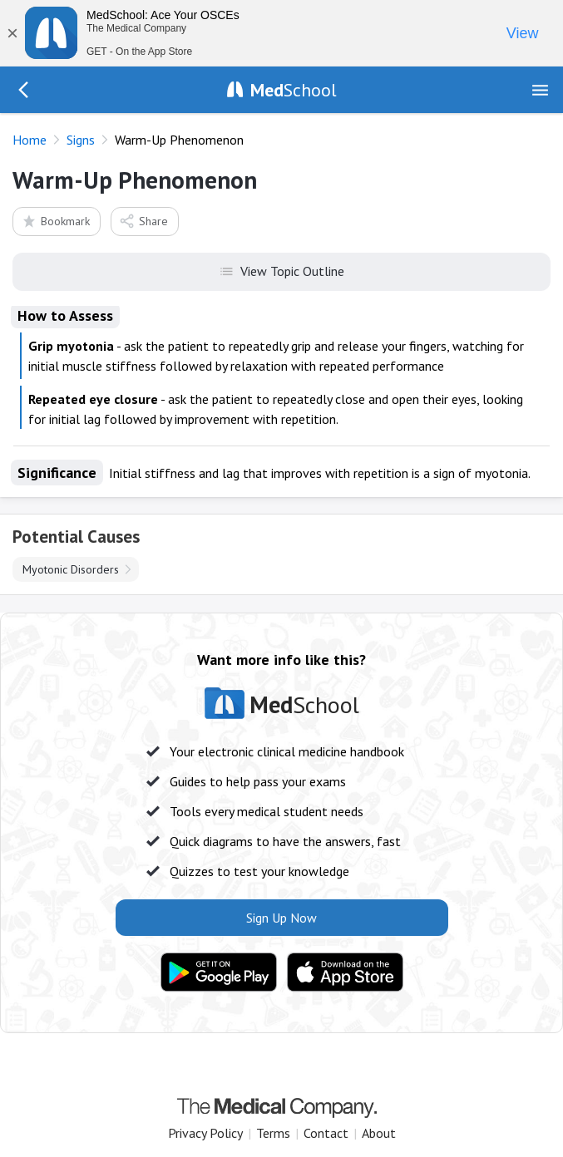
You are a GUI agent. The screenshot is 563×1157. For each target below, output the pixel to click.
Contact (326, 1133)
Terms (273, 1133)
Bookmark (55, 220)
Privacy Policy (205, 1133)
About (379, 1133)
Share (143, 220)
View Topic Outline (281, 270)
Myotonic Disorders (70, 569)
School (293, 89)
